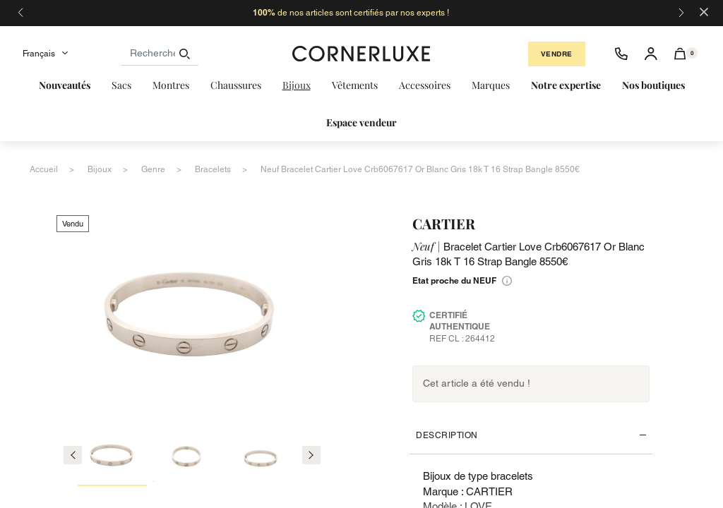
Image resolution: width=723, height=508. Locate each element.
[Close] (704, 11)
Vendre (557, 54)
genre (153, 169)
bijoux (100, 169)
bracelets (213, 169)
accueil (44, 169)
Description (447, 435)
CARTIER (443, 223)
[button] (680, 53)
